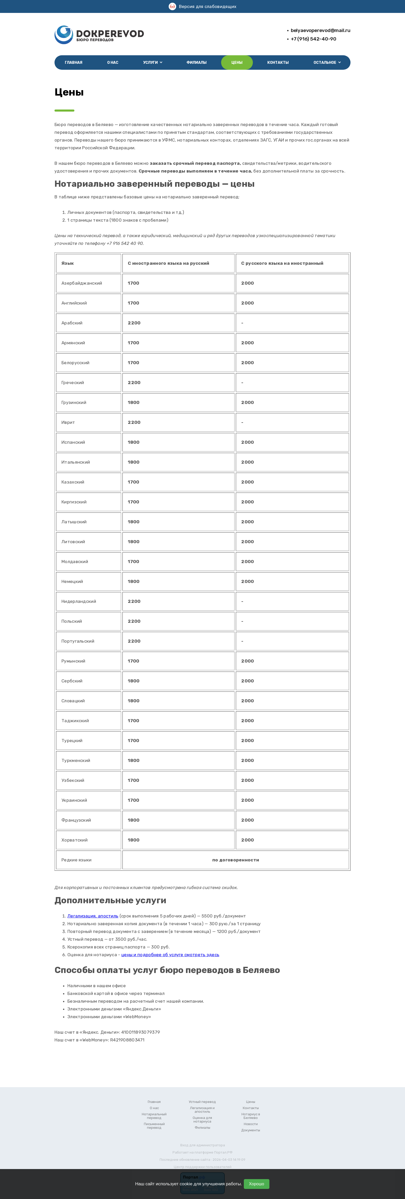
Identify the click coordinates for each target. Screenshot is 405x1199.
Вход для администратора (202, 1145)
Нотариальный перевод (154, 1116)
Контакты (278, 62)
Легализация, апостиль (92, 915)
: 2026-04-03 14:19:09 (228, 1160)
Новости (251, 1124)
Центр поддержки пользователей (202, 1167)
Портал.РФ (223, 1152)
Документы (250, 1130)
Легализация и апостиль (202, 1110)
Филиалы (196, 62)
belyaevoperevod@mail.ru (321, 30)
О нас (112, 62)
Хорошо (256, 1184)
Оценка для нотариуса (202, 1119)
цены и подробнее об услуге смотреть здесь (170, 954)
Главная (73, 62)
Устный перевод (202, 1102)
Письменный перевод (154, 1126)
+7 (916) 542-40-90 (313, 39)
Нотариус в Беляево (251, 1116)
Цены (237, 62)
